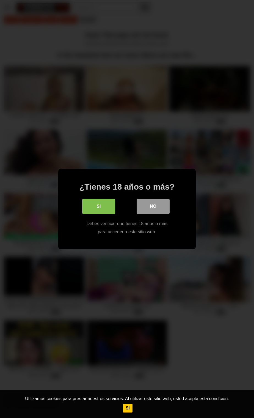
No (153, 206)
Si (128, 408)
